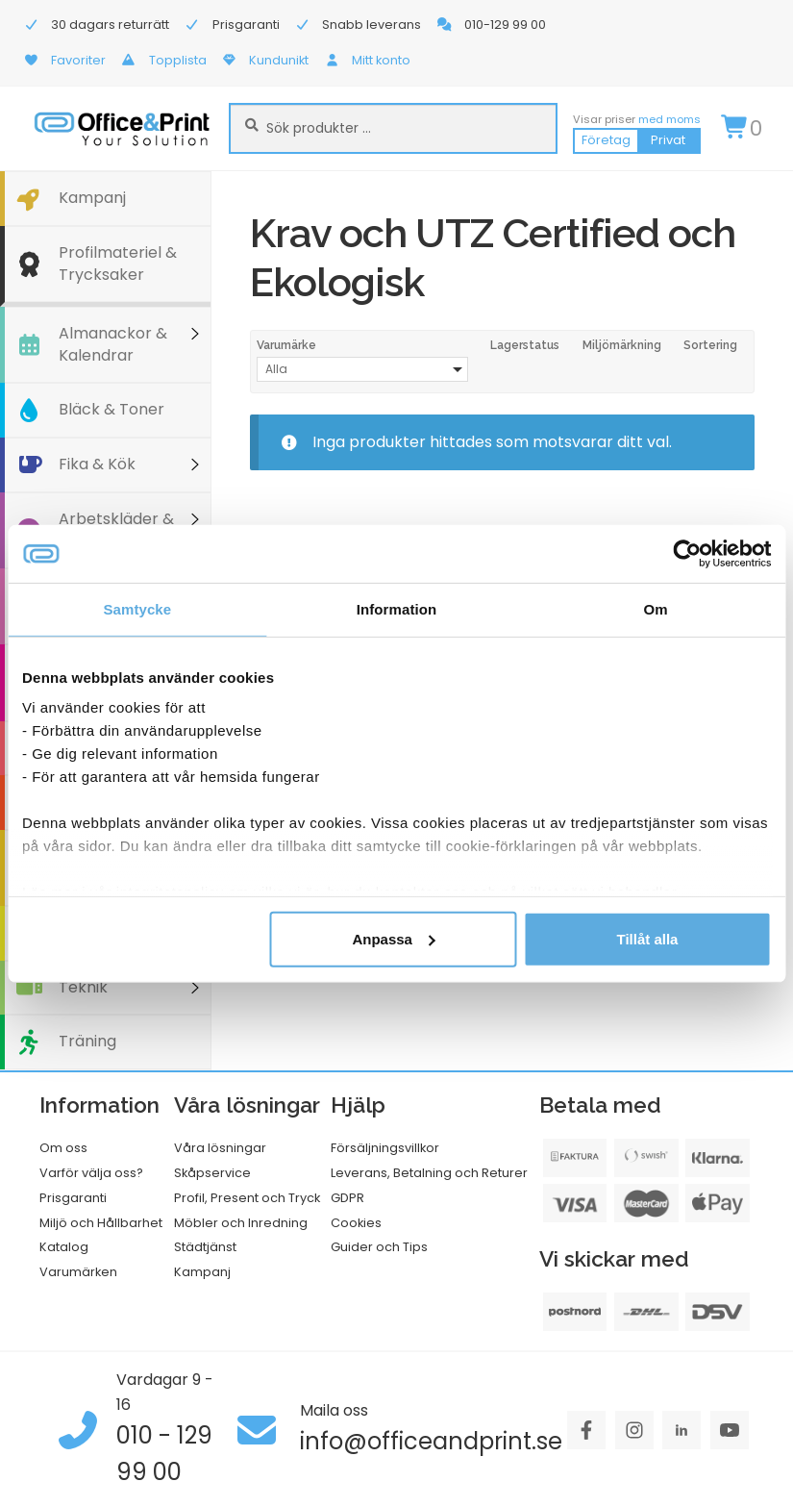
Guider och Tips (379, 1247)
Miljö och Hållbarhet (100, 1223)
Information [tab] (397, 608)
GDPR (347, 1198)
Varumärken (78, 1272)
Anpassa (393, 938)
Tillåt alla (648, 938)
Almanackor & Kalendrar (113, 344)
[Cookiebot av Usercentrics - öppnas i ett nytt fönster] (687, 553)
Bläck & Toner (111, 409)
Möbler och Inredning (241, 1223)
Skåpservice (212, 1173)
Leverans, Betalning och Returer (429, 1173)
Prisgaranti (73, 1198)
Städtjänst (205, 1247)
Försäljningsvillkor (385, 1148)
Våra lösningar (220, 1148)
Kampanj (92, 198)
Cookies (356, 1223)
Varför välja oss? (91, 1173)
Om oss (63, 1148)
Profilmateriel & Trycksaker (118, 263)
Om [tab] (656, 608)
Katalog (63, 1247)
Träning (87, 1041)
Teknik (83, 987)
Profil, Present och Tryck (247, 1198)
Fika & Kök (97, 464)
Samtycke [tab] (137, 608)
